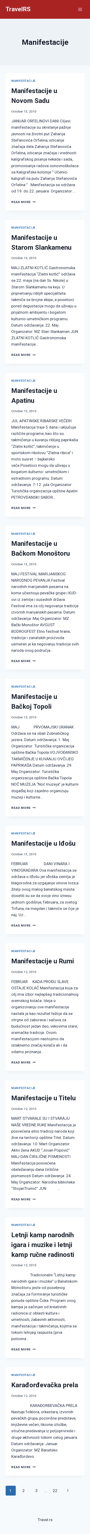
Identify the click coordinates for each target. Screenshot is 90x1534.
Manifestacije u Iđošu (43, 843)
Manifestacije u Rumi (42, 961)
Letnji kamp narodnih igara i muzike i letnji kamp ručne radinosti (42, 1245)
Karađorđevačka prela (44, 1385)
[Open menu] (80, 9)
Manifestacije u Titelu (43, 1098)
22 (55, 1490)
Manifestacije (23, 81)
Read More (23, 202)
